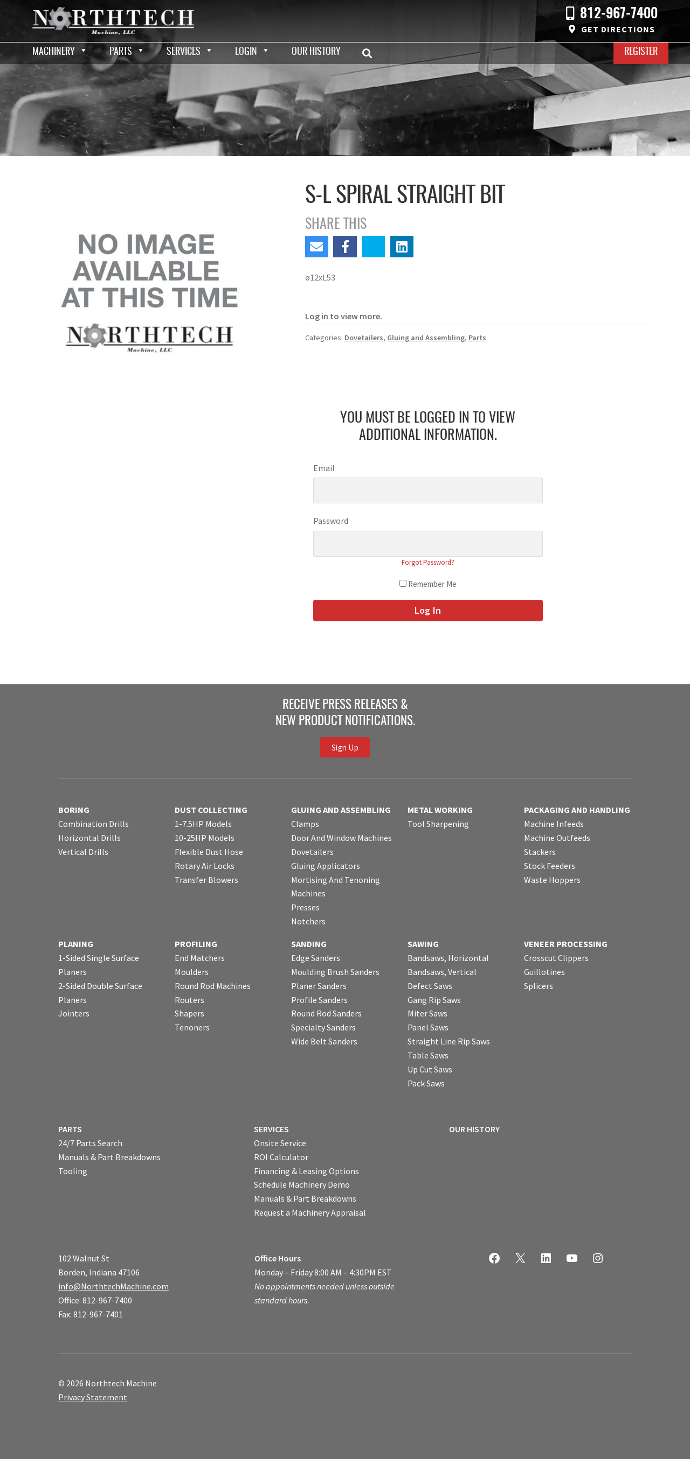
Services (184, 52)
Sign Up (345, 747)
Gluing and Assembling (426, 337)
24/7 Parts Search (90, 1143)
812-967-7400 (619, 14)
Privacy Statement (92, 1397)
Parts (120, 52)
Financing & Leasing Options (306, 1171)
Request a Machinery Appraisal (310, 1212)
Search (370, 53)
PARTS (70, 1129)
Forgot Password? (428, 562)
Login (246, 52)
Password (330, 520)
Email (324, 467)
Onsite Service (280, 1143)
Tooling (72, 1171)
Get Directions (618, 29)
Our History (316, 52)
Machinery (53, 52)
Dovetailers (363, 337)
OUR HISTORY (474, 1129)
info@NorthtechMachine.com (113, 1286)
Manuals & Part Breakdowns (109, 1157)
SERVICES (271, 1129)
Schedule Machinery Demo (302, 1184)
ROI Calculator (281, 1157)
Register (641, 52)
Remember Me (428, 584)
